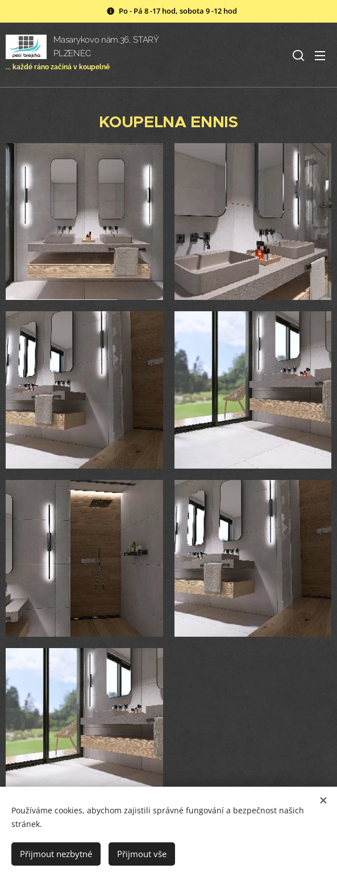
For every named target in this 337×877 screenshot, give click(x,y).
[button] (297, 55)
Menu (320, 55)
